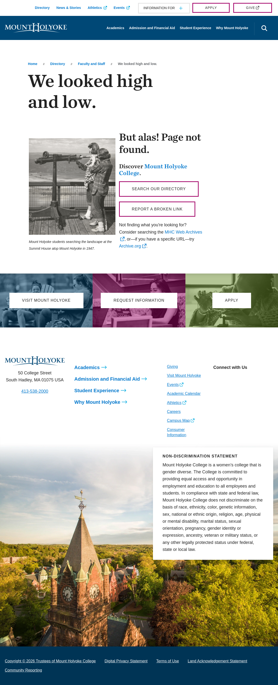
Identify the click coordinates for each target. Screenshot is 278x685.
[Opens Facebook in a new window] (227, 378)
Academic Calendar (184, 393)
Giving (172, 367)
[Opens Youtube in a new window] (249, 378)
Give (250, 8)
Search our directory (159, 189)
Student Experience (195, 28)
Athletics (95, 8)
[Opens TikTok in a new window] (259, 378)
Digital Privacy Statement (126, 661)
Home (32, 64)
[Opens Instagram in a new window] (216, 378)
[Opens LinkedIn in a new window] (238, 378)
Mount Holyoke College (153, 170)
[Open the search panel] (264, 29)
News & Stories (69, 8)
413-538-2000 (34, 391)
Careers (174, 412)
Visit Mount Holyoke (184, 375)
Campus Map (178, 420)
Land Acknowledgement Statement (217, 661)
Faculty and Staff (91, 64)
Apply (211, 8)
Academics (115, 28)
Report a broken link (157, 209)
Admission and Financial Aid (152, 28)
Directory (42, 8)
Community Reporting (23, 670)
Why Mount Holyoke (232, 28)
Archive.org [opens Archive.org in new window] (130, 246)
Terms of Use (167, 661)
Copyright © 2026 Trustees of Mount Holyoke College (50, 661)
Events (119, 8)
